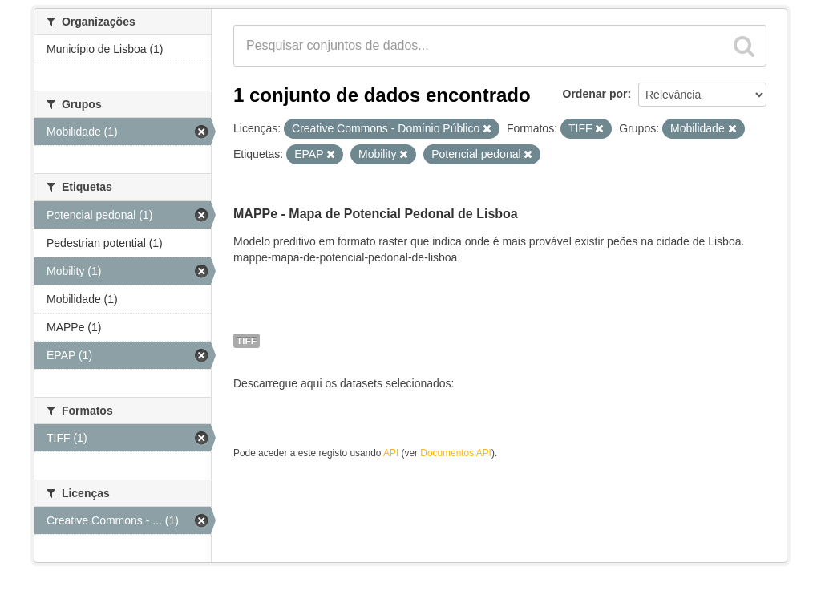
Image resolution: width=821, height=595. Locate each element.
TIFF (247, 340)
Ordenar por (595, 93)
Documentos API (455, 453)
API (390, 453)
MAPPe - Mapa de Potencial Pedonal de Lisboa (375, 214)
